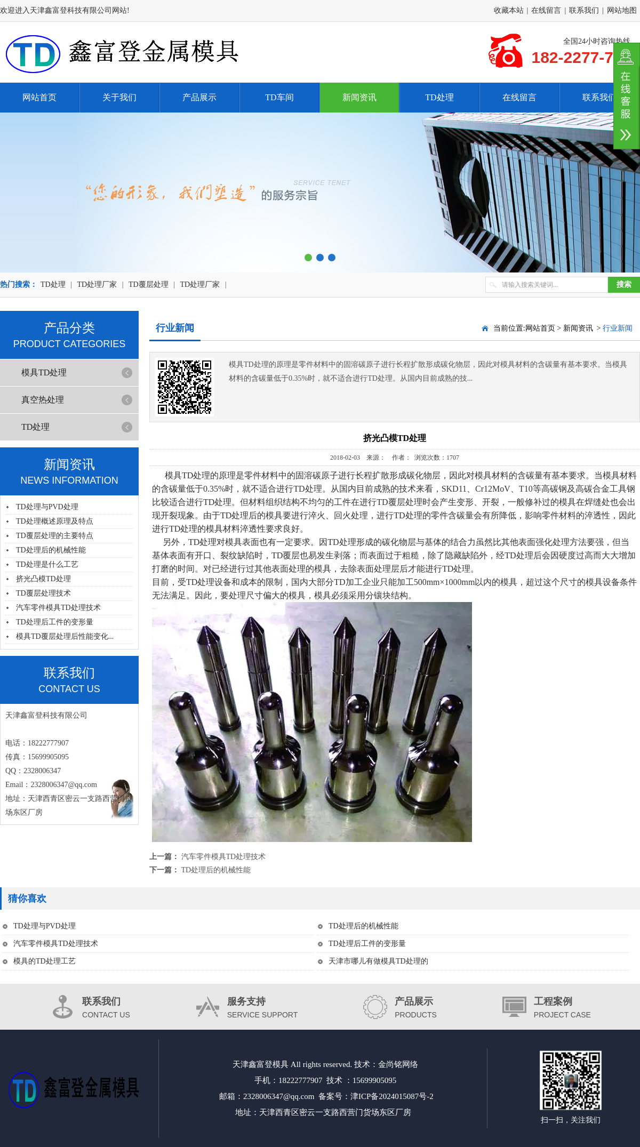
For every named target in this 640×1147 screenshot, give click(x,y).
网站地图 (622, 10)
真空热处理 (42, 399)
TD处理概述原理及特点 (54, 521)
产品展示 (199, 97)
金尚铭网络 (398, 1064)
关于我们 (119, 97)
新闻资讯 (359, 97)
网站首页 (39, 97)
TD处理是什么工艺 (47, 564)
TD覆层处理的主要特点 (54, 536)
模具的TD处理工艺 (44, 961)
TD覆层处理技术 (43, 593)
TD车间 (279, 97)
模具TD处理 (44, 372)
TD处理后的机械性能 (51, 550)
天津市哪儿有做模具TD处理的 (378, 961)
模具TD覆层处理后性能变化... (65, 636)
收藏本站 (509, 10)
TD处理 (439, 97)
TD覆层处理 (149, 284)
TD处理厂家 (97, 284)
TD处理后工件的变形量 (54, 622)
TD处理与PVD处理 (47, 507)
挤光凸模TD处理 (43, 579)
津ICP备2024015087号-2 (392, 1096)
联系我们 (584, 10)
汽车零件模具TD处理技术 (58, 608)
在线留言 (546, 10)
